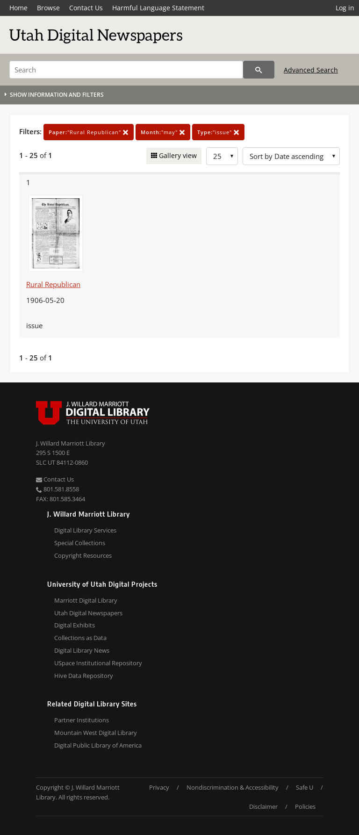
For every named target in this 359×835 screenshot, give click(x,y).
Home (18, 7)
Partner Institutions (81, 720)
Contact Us (86, 7)
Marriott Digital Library (85, 600)
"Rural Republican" (89, 132)
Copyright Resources (83, 555)
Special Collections (79, 543)
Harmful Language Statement (158, 7)
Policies (305, 806)
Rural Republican (53, 284)
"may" (163, 132)
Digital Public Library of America (98, 745)
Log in (345, 7)
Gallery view (177, 155)
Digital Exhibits (74, 625)
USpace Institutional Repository (98, 663)
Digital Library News (81, 650)
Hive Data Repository (83, 675)
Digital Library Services (85, 530)
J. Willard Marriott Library (70, 443)
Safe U (304, 787)
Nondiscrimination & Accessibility (233, 787)
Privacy (159, 787)
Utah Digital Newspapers (88, 613)
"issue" (218, 132)
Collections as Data (80, 637)
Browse (48, 7)
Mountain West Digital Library (95, 732)
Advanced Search (311, 69)
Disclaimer (263, 806)
